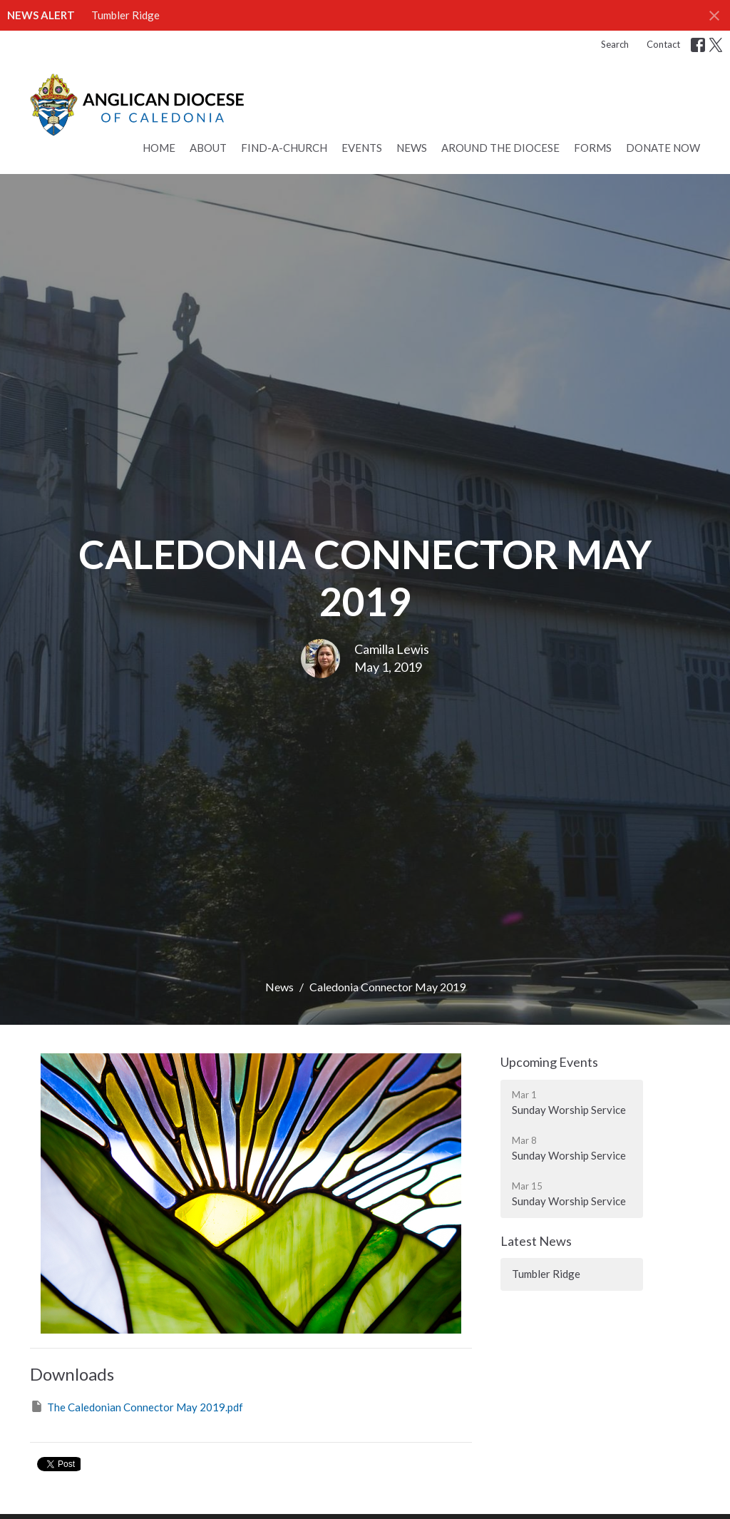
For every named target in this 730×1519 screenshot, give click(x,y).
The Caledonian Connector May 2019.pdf (136, 1406)
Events (361, 147)
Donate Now (663, 147)
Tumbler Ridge (125, 15)
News (411, 147)
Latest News (536, 1241)
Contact (663, 44)
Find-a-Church (284, 147)
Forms (593, 147)
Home (159, 147)
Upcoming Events (549, 1062)
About (208, 147)
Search (615, 44)
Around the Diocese (500, 147)
